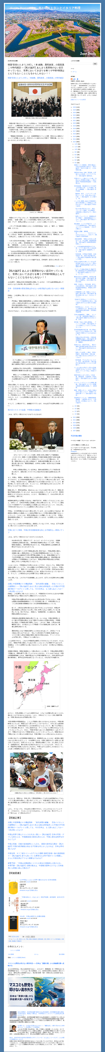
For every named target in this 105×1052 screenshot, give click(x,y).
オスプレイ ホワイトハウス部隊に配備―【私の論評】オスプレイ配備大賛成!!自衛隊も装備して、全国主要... (85, 385)
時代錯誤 (58, 939)
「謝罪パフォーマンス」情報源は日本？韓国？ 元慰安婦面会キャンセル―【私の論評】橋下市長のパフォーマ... (85, 219)
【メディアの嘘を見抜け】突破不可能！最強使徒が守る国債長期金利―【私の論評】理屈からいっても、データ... (85, 271)
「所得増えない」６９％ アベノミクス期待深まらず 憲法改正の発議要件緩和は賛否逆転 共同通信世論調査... (85, 309)
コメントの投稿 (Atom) (18, 957)
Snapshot (74, 451)
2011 (74, 420)
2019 (74, 126)
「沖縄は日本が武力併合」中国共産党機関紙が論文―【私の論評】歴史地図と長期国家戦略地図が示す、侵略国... (85, 339)
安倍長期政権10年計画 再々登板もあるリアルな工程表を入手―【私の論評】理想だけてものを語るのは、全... (85, 332)
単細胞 (14, 941)
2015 (74, 136)
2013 (74, 141)
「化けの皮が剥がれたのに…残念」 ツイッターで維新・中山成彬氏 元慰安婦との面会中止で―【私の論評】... (85, 211)
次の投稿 (11, 954)
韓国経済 (34, 939)
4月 (75, 406)
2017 (74, 131)
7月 (75, 157)
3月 (75, 408)
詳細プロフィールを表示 (78, 99)
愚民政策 (40, 939)
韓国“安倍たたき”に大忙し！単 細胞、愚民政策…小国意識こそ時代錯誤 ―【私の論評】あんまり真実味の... (85, 377)
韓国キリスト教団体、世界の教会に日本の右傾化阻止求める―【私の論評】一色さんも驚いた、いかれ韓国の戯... (85, 167)
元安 (45, 939)
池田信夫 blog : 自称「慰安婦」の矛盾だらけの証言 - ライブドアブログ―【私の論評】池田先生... (85, 174)
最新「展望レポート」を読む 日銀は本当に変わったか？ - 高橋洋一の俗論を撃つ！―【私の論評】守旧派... (85, 392)
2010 (74, 422)
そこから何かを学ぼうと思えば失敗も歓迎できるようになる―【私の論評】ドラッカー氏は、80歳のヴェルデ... (85, 370)
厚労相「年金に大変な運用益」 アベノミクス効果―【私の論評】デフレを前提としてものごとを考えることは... (85, 324)
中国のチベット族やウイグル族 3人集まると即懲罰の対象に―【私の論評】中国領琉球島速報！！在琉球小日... (85, 181)
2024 (74, 112)
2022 (74, 118)
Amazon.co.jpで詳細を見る (29, 890)
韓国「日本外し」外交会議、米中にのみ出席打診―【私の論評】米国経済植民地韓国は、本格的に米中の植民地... (85, 287)
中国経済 (18, 941)
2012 (74, 417)
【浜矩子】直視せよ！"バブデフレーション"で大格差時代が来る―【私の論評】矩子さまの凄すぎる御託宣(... (85, 302)
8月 (75, 154)
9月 (75, 152)
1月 (75, 414)
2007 (74, 430)
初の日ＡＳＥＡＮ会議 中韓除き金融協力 (24, 410)
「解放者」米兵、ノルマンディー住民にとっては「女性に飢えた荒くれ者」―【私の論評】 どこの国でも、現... (85, 196)
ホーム (36, 954)
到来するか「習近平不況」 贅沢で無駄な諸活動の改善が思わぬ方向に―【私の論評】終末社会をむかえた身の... (85, 347)
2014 (74, 139)
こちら (57, 266)
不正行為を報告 (76, 436)
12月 (76, 144)
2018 (74, 128)
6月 (75, 160)
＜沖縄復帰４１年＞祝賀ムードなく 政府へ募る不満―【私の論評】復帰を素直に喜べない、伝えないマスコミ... (85, 294)
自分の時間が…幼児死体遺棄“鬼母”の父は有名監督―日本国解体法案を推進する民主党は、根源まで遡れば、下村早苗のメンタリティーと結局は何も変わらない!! (41, 1013)
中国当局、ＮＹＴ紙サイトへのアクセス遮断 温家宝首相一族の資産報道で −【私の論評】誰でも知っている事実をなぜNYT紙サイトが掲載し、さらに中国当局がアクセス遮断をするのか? (36, 855)
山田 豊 (75, 79)
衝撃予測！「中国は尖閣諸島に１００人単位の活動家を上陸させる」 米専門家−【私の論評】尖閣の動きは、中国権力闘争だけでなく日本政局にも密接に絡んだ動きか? (36, 865)
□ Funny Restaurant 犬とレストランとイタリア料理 (44, 8)
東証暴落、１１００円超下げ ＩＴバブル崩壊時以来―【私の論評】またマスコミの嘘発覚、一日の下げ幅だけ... (85, 226)
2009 (74, 425)
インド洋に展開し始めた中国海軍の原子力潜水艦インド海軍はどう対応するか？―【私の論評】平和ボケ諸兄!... (85, 203)
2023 (74, 115)
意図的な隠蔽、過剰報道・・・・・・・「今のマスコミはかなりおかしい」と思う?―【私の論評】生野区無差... (85, 234)
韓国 (30, 939)
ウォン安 (15, 939)
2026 (74, 107)
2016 (74, 134)
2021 (74, 120)
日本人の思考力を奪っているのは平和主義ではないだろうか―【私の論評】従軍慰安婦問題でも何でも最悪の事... (85, 264)
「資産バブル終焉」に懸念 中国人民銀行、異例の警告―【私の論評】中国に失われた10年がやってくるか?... (85, 355)
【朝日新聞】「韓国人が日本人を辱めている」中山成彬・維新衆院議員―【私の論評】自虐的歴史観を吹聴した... (85, 241)
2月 (75, 411)
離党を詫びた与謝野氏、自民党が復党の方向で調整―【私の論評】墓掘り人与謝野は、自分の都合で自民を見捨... (85, 279)
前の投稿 (61, 954)
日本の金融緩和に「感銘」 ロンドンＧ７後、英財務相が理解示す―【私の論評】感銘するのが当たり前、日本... (85, 317)
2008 (74, 428)
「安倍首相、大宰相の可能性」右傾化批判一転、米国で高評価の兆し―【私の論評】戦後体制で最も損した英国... (85, 256)
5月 (75, 162)
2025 (74, 110)
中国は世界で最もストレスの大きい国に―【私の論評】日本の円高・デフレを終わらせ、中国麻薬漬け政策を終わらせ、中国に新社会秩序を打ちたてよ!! (36, 836)
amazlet (28, 882)
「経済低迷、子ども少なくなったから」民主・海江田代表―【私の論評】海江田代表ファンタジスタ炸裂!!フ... (85, 362)
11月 (76, 146)
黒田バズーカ (51, 939)
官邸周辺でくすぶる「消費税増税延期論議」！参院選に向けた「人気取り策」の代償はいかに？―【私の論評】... (85, 400)
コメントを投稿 (15, 950)
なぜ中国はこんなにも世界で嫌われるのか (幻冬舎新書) (38, 880)
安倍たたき (22, 939)
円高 (27, 939)
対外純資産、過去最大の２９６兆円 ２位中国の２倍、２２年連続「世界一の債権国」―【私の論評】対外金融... (85, 188)
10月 (76, 149)
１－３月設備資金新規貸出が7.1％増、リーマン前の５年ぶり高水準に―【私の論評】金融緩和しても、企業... (85, 249)
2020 (74, 123)
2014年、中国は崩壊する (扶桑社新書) (32, 916)
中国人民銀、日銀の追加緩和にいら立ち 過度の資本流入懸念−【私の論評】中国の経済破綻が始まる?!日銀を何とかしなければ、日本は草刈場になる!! (36, 846)
